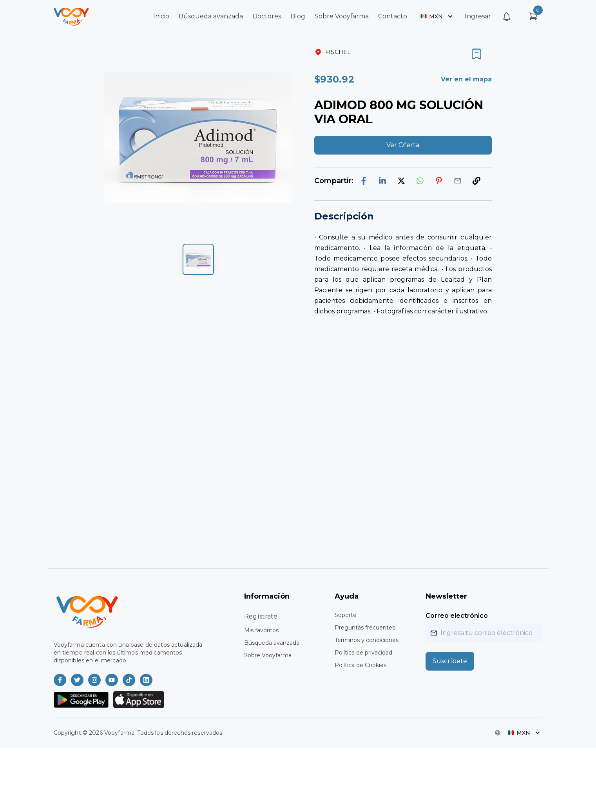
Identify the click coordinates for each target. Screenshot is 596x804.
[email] (458, 181)
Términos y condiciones (367, 640)
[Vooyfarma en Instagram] (94, 680)
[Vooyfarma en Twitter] (77, 680)
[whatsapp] (420, 181)
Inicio (161, 16)
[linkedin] (382, 181)
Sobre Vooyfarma (342, 16)
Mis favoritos (261, 630)
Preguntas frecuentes (365, 627)
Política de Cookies (360, 665)
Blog (297, 16)
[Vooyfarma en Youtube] (111, 680)
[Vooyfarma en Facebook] (60, 680)
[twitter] (401, 181)
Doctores (266, 16)
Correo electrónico (457, 615)
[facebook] (364, 181)
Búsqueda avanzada (211, 16)
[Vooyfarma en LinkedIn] (146, 680)
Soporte (346, 615)
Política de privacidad (363, 652)
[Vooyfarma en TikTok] (129, 680)
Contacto (392, 16)
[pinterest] (439, 181)
